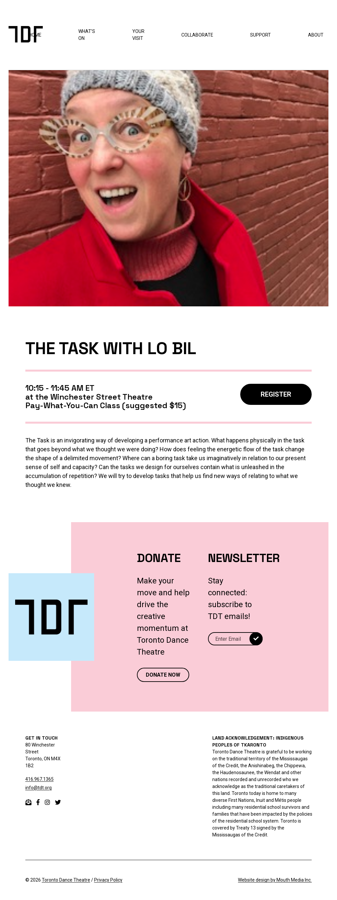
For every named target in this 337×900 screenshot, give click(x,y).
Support (260, 35)
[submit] (256, 638)
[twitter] (58, 802)
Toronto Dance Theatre (66, 880)
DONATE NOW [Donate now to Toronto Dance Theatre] (163, 675)
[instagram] (47, 802)
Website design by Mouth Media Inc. (275, 880)
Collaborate (197, 35)
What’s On (86, 35)
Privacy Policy (108, 880)
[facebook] (38, 802)
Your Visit (138, 35)
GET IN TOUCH (41, 738)
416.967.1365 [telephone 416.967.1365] (39, 779)
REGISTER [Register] (276, 394)
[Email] (235, 638)
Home (35, 35)
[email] (28, 802)
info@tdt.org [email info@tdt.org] (38, 787)
